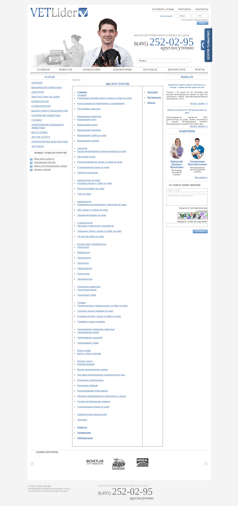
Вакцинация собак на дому (92, 135)
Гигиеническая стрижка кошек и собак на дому (102, 305)
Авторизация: (166, 16)
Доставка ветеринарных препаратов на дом (101, 374)
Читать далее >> (199, 103)
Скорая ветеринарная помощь (93, 401)
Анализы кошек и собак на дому (94, 183)
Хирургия (82, 148)
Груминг (81, 302)
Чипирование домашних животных (96, 329)
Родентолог (83, 273)
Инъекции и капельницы (90, 380)
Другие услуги (85, 361)
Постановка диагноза (88, 108)
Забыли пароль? (201, 20)
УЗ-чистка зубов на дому (90, 236)
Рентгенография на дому (90, 188)
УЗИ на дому (84, 194)
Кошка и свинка (42, 169)
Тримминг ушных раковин (91, 321)
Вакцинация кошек (87, 124)
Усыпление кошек (87, 289)
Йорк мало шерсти (44, 158)
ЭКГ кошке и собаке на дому (92, 210)
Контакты (202, 9)
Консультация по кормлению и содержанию (100, 103)
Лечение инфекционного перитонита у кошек (101, 396)
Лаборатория (122, 69)
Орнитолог (83, 263)
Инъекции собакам (87, 385)
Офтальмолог (84, 268)
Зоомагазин (91, 69)
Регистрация (187, 20)
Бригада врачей (86, 364)
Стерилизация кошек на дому (93, 167)
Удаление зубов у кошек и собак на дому (99, 231)
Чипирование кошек (88, 332)
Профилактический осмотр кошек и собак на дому (104, 98)
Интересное (177, 69)
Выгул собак (84, 350)
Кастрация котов (86, 156)
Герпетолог (83, 247)
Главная (43, 69)
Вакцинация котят (87, 119)
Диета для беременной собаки (50, 166)
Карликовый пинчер (45, 162)
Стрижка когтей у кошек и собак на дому (99, 316)
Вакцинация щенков (88, 140)
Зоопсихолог (84, 257)
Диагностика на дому (88, 180)
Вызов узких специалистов (91, 244)
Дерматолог (83, 252)
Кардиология (84, 201)
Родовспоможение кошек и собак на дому (99, 162)
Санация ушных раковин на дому (95, 311)
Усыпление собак (86, 295)
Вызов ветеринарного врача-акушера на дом (101, 151)
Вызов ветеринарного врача (92, 369)
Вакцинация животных (89, 116)
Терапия (81, 95)
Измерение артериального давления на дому (101, 204)
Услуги (49, 77)
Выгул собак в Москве (89, 353)
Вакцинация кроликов (89, 130)
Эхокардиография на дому (91, 215)
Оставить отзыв (163, 9)
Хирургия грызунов (87, 172)
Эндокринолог (85, 279)
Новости (65, 69)
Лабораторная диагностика (92, 414)
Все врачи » (201, 177)
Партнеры (184, 9)
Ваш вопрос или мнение (187, 200)
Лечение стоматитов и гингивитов (95, 225)
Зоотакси (150, 69)
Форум (200, 69)
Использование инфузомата (92, 390)
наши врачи (187, 131)
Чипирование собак (88, 343)
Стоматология (85, 222)
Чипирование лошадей (89, 337)
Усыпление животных (89, 286)
